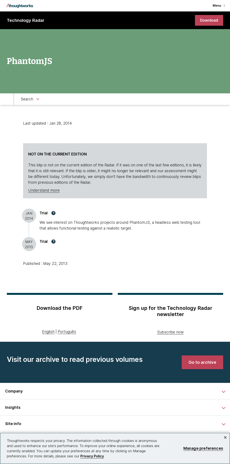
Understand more (44, 190)
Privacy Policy (92, 456)
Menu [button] (219, 5)
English (48, 332)
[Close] (225, 437)
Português (67, 332)
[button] (53, 213)
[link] (208, 20)
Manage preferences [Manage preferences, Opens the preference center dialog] (203, 448)
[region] (115, 448)
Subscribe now (170, 332)
